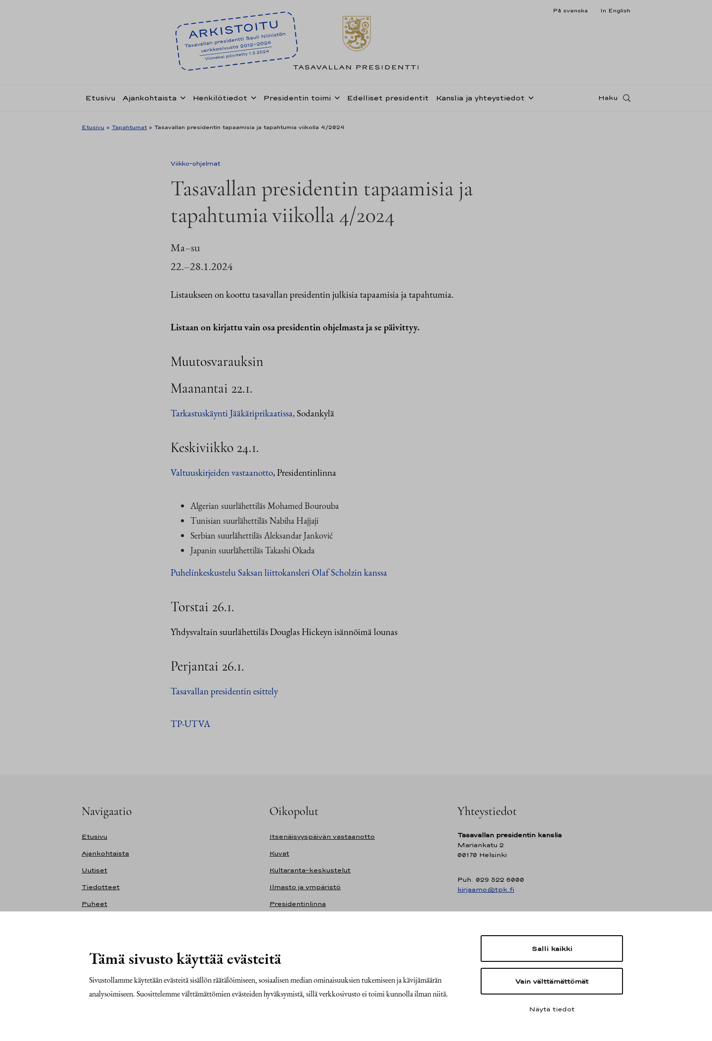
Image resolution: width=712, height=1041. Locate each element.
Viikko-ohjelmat (196, 164)
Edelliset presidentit (388, 100)
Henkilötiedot (219, 100)
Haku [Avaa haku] (608, 100)
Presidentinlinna (297, 904)
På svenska (570, 10)
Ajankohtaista (150, 100)
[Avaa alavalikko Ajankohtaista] (181, 100)
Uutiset (94, 870)
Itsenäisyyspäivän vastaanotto (322, 836)
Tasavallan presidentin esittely (224, 691)
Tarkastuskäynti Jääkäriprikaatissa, (234, 413)
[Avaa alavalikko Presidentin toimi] (335, 100)
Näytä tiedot (552, 1008)
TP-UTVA (190, 724)
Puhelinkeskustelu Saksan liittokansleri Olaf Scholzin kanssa (279, 572)
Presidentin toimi (297, 100)
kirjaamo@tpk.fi (485, 889)
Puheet (94, 904)
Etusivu (100, 100)
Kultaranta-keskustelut (310, 870)
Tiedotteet (101, 887)
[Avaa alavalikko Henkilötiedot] (251, 100)
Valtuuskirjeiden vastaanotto (222, 472)
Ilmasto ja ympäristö (305, 887)
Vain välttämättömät (551, 981)
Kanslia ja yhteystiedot (480, 100)
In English (615, 10)
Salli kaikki (552, 948)
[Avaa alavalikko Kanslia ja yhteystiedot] (529, 100)
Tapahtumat (129, 127)
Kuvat (279, 853)
